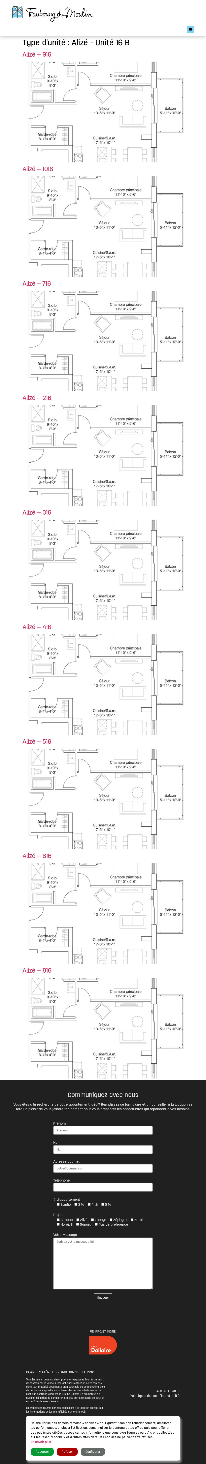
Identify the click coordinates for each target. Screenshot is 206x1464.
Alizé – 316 (37, 512)
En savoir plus (41, 1442)
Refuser (67, 1451)
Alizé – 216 (37, 398)
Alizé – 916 (37, 54)
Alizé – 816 (37, 970)
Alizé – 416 (37, 627)
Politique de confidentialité (155, 1396)
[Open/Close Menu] (190, 29)
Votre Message (65, 1235)
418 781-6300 (168, 1391)
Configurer (92, 1451)
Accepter (42, 1451)
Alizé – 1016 (38, 169)
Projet (58, 1215)
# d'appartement (66, 1199)
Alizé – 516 (37, 741)
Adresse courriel (66, 1161)
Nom (57, 1142)
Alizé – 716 (37, 283)
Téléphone (61, 1180)
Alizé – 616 (37, 856)
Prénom (59, 1123)
